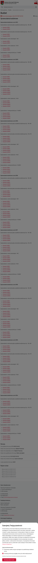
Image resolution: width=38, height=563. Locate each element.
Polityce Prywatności (7, 544)
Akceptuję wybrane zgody (9, 559)
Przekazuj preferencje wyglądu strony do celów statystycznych (17, 553)
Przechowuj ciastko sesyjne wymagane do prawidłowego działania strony (18, 550)
